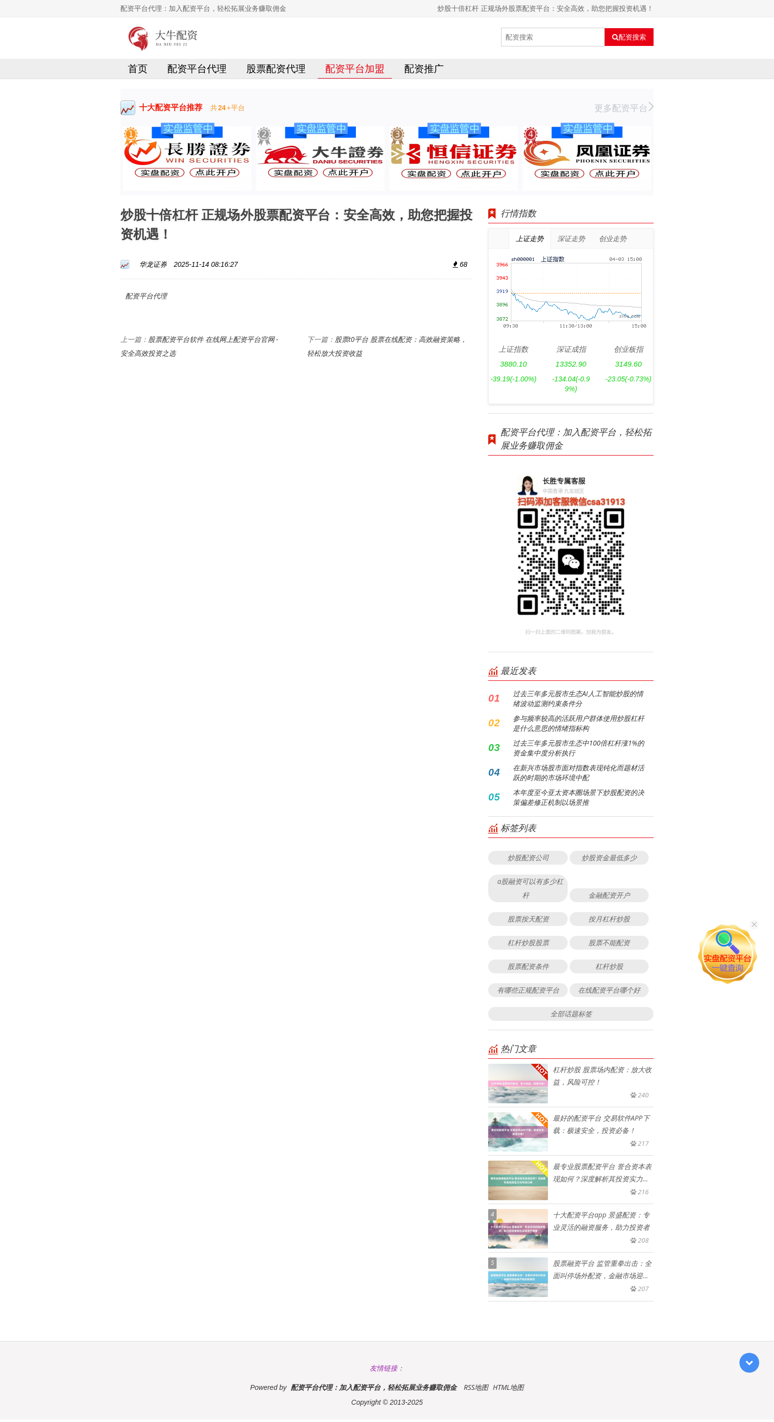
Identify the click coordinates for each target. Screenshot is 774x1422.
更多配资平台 (624, 110)
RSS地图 (476, 1389)
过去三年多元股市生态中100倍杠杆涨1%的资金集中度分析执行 (578, 750)
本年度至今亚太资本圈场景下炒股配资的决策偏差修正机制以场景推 (578, 799)
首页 (138, 71)
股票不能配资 (609, 945)
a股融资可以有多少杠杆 (531, 890)
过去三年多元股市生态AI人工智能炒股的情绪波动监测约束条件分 (578, 701)
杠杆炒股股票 (528, 945)
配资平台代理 (197, 71)
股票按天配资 (528, 921)
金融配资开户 (609, 897)
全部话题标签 (571, 1016)
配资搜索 (629, 37)
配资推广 (424, 71)
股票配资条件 (528, 968)
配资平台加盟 (355, 71)
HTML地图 (508, 1389)
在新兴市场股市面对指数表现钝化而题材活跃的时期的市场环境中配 (578, 775)
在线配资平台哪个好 (609, 992)
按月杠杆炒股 (609, 921)
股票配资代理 (276, 71)
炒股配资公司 (528, 860)
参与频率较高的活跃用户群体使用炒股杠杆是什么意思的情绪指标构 (578, 725)
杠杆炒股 (609, 968)
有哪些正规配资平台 (528, 992)
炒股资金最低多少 (609, 860)
